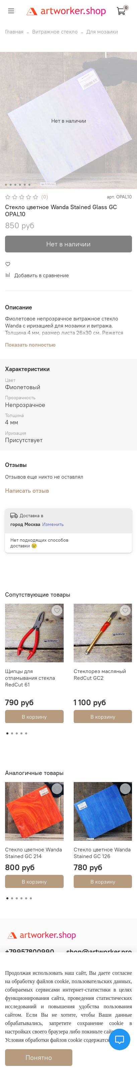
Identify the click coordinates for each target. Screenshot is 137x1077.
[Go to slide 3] (15, 185)
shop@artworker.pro (99, 951)
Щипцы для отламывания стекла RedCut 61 (30, 677)
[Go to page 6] (31, 898)
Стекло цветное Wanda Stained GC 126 (102, 852)
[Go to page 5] (26, 733)
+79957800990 (29, 951)
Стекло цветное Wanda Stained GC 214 (33, 852)
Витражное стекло (55, 31)
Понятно (38, 1057)
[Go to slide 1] (6, 185)
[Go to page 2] (12, 733)
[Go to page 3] (17, 733)
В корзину (34, 716)
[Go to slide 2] (10, 185)
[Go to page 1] (7, 733)
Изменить (53, 524)
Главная (14, 31)
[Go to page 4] (21, 733)
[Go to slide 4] (20, 185)
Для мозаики (102, 31)
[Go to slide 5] (24, 185)
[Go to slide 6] (29, 185)
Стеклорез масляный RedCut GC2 (100, 674)
